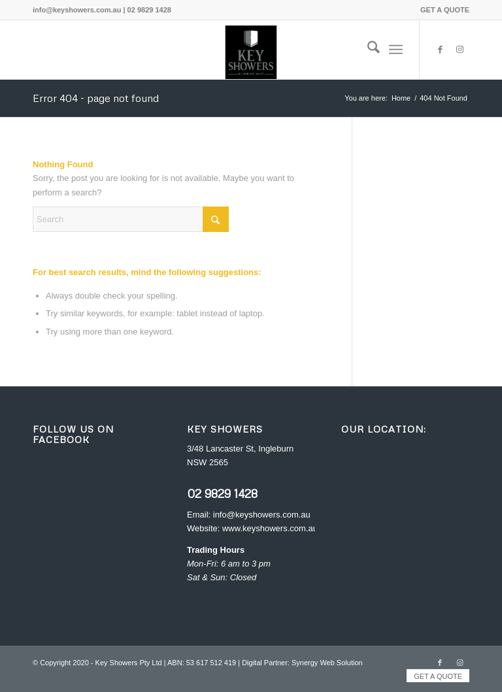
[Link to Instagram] (459, 49)
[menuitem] (441, 10)
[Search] (367, 49)
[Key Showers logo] (250, 49)
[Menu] (396, 49)
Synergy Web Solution (327, 663)
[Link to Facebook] (440, 49)
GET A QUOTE (444, 10)
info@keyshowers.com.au (261, 514)
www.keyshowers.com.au (270, 528)
